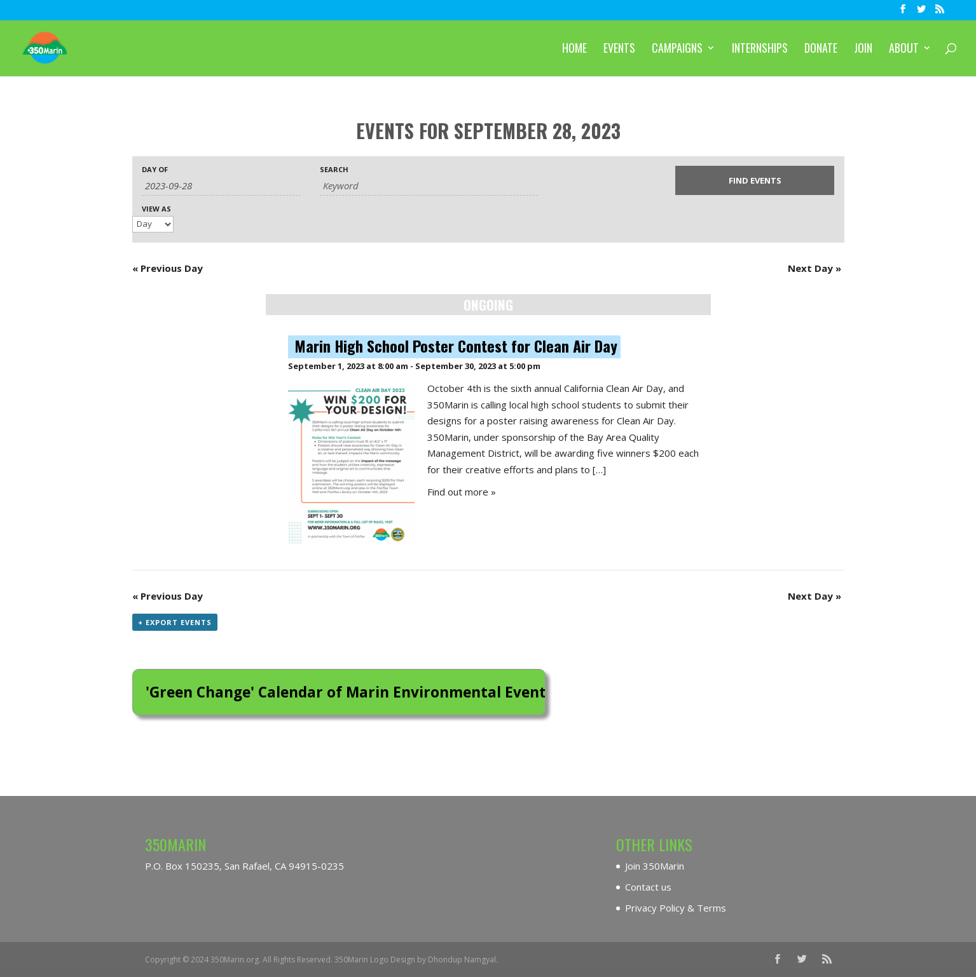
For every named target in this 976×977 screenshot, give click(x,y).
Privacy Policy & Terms (675, 907)
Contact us (648, 886)
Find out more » (461, 491)
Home (574, 49)
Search (334, 169)
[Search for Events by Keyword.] (429, 186)
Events (619, 49)
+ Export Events (175, 622)
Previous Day (167, 268)
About (904, 49)
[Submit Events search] (754, 180)
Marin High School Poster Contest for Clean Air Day (455, 346)
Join (863, 49)
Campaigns (677, 49)
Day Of (155, 169)
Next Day (814, 268)
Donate (820, 49)
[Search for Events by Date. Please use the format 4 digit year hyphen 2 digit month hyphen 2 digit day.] (221, 186)
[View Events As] (153, 224)
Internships (760, 49)
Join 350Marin (654, 865)
